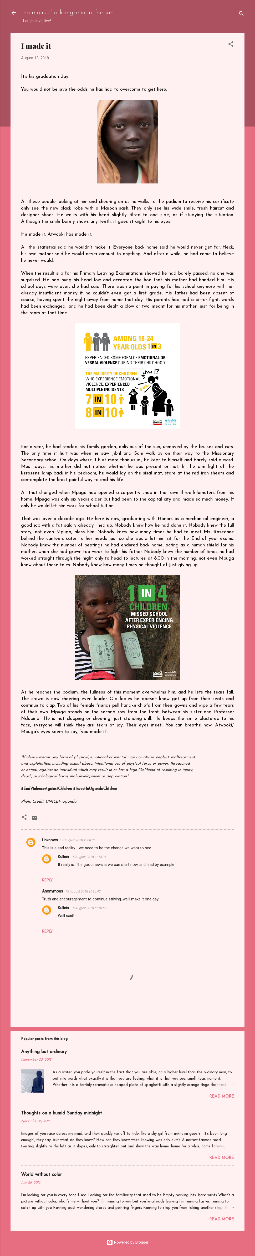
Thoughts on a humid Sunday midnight (61, 1113)
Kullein (63, 856)
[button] (231, 45)
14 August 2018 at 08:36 (77, 840)
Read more (221, 1097)
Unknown (50, 840)
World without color (41, 1174)
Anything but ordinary (44, 1051)
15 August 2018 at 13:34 (88, 857)
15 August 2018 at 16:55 (88, 908)
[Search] (241, 14)
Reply (47, 880)
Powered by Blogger (128, 1242)
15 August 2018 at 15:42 (83, 891)
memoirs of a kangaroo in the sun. (69, 12)
